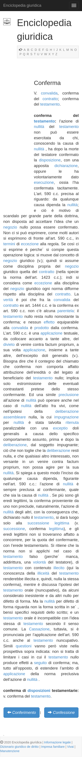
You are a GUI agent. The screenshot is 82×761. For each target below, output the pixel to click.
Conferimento (24, 712)
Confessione (64, 712)
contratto (50, 99)
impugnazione (66, 417)
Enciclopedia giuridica (22, 5)
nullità (39, 126)
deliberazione (15, 445)
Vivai (70, 746)
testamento (50, 104)
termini (9, 244)
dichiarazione (66, 166)
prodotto (41, 328)
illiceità (43, 573)
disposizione (50, 160)
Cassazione (39, 629)
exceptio (60, 428)
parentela (65, 311)
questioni (23, 646)
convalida (49, 93)
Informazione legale (57, 742)
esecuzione (44, 182)
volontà (39, 562)
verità (8, 300)
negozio (10, 227)
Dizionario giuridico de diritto (19, 746)
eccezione (30, 244)
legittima (62, 523)
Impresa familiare (53, 746)
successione (38, 523)
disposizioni (39, 690)
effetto (49, 322)
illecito (58, 568)
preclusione (69, 395)
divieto (9, 344)
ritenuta (72, 422)
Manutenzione (9, 751)
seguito (40, 663)
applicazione (51, 333)
